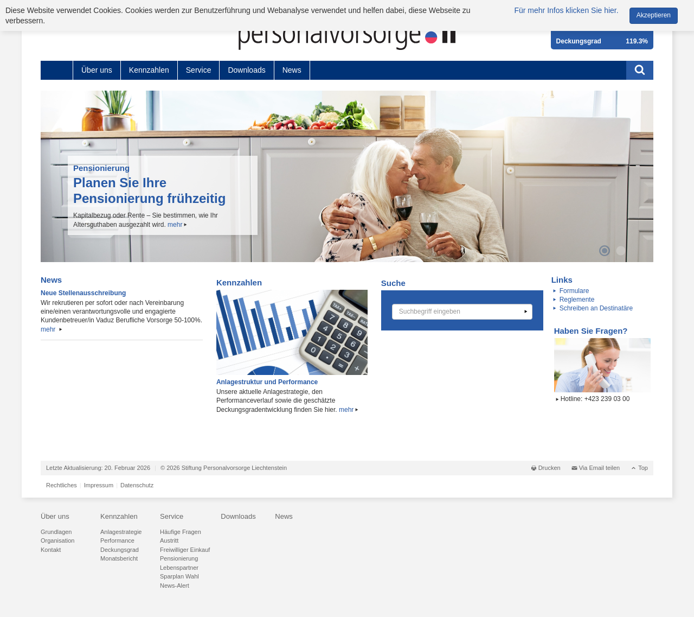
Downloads (246, 70)
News (291, 70)
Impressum (98, 485)
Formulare (574, 291)
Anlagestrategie (121, 532)
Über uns (96, 70)
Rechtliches (61, 485)
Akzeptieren (654, 15)
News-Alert (174, 585)
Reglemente (577, 299)
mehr (175, 224)
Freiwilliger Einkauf (185, 549)
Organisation (57, 540)
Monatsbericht (119, 558)
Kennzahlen (149, 70)
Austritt (169, 540)
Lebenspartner (179, 567)
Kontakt (51, 549)
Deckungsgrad (119, 549)
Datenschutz (136, 485)
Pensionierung (179, 558)
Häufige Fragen (180, 532)
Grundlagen (56, 532)
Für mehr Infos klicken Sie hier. (566, 10)
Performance (117, 540)
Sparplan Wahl (179, 576)
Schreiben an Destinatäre (596, 308)
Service (198, 70)
